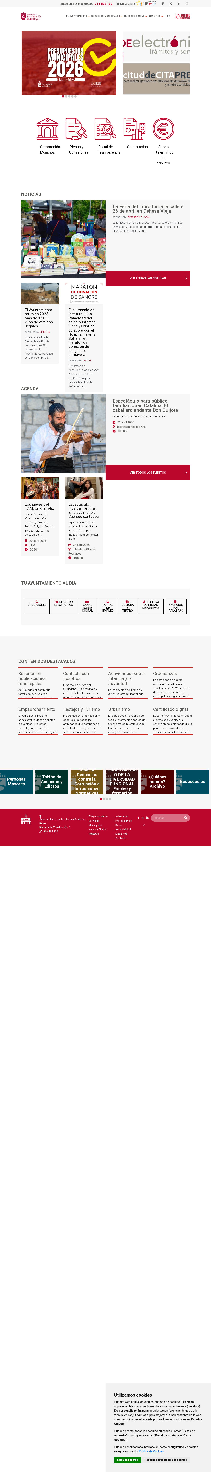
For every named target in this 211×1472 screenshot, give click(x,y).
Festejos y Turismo (81, 709)
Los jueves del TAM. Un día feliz (39, 506)
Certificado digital (170, 709)
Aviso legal (121, 816)
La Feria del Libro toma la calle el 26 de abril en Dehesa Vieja (149, 209)
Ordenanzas (165, 673)
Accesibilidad (123, 829)
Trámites (156, 16)
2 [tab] (66, 96)
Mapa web (121, 834)
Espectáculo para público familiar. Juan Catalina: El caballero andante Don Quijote (145, 406)
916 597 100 (103, 3)
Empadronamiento (36, 709)
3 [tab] (69, 96)
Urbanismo (119, 709)
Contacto (120, 838)
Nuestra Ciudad (135, 16)
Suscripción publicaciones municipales (31, 678)
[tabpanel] (69, 63)
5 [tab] (75, 96)
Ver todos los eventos (148, 472)
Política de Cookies (151, 1451)
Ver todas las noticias (148, 278)
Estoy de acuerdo (127, 1459)
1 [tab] (63, 96)
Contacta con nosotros (76, 676)
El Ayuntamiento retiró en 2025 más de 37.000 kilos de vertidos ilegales (39, 318)
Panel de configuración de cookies (166, 1459)
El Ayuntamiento (78, 16)
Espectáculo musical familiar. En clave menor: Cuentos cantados (83, 510)
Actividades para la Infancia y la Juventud (127, 678)
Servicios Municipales (107, 16)
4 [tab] (72, 96)
